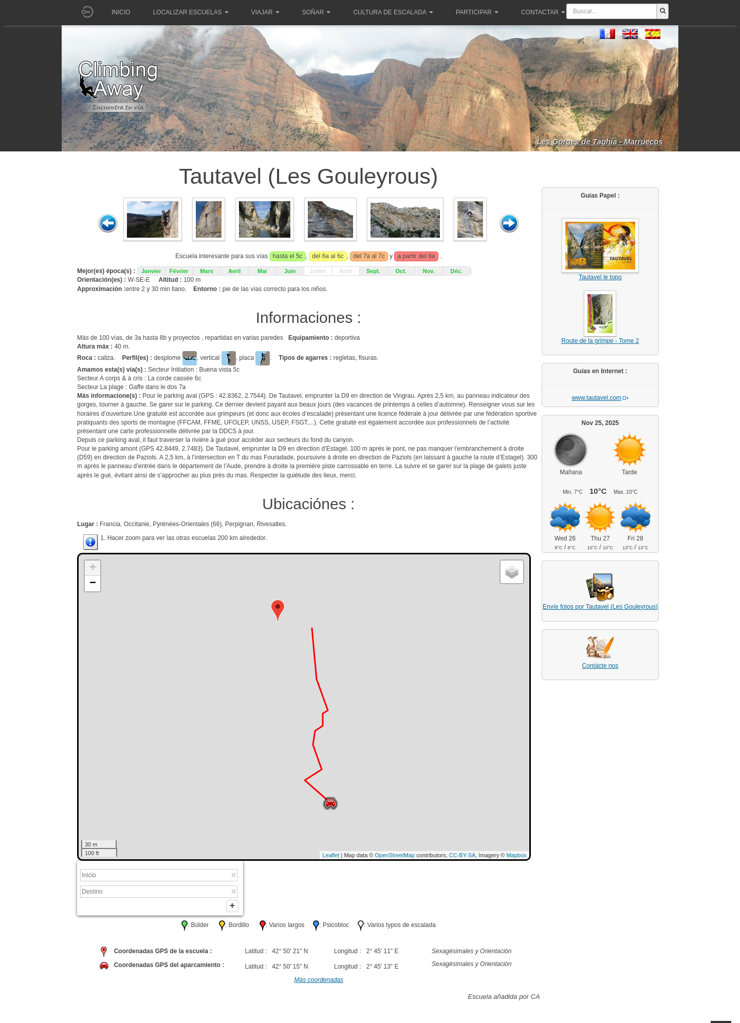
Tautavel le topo (600, 277)
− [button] (92, 583)
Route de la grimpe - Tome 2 (600, 340)
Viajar (265, 12)
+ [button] (92, 568)
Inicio (121, 12)
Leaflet (330, 855)
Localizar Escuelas (191, 12)
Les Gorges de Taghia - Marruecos (600, 141)
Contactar (543, 12)
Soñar (316, 12)
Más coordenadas (318, 982)
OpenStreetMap (395, 855)
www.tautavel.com (596, 397)
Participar (477, 12)
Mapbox (516, 855)
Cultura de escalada (393, 12)
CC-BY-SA (462, 855)
